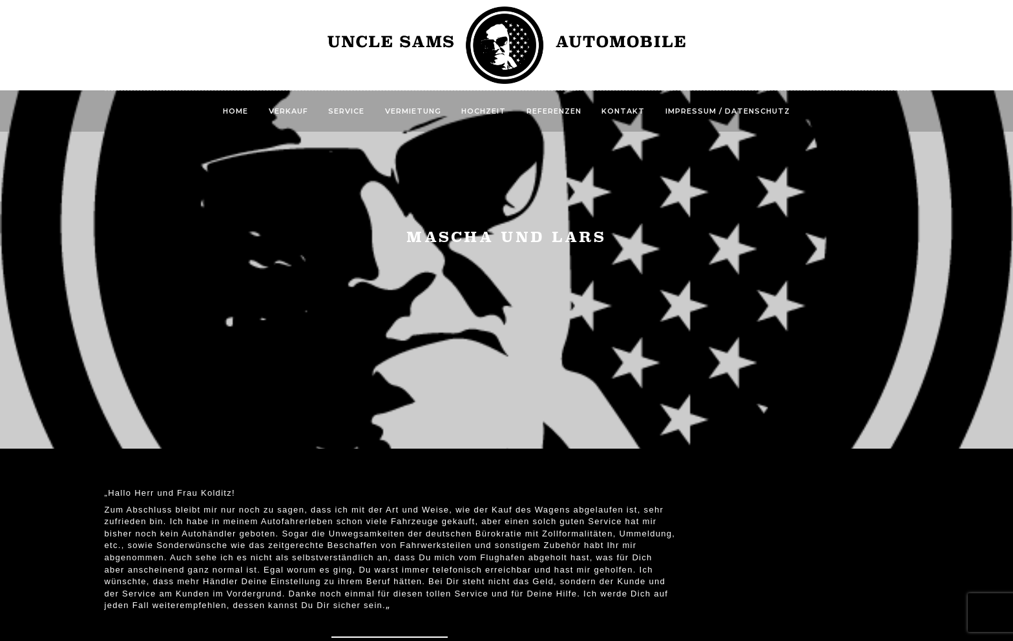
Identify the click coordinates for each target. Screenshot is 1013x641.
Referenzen (554, 111)
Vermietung (413, 111)
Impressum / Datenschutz (727, 111)
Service (346, 111)
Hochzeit (483, 111)
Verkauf (288, 111)
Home (235, 111)
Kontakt (623, 111)
